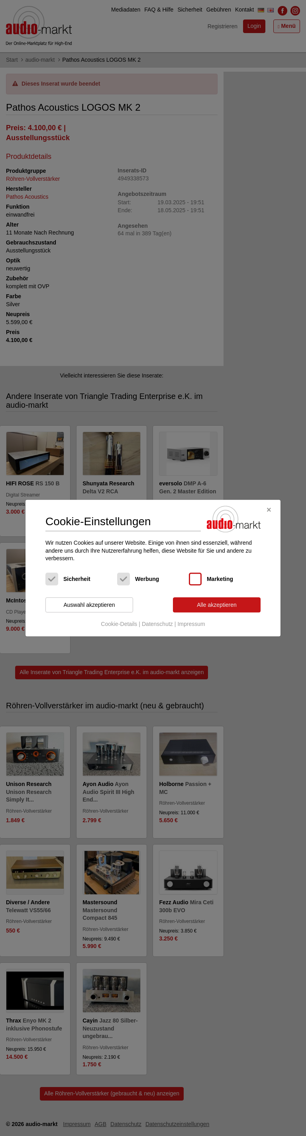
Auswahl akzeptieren (89, 605)
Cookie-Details (119, 624)
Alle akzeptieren (217, 605)
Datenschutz (157, 624)
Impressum (191, 624)
